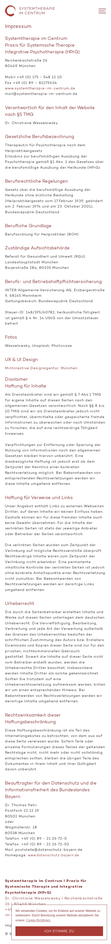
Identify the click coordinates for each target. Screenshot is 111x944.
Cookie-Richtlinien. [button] (38, 920)
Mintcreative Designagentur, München (41, 368)
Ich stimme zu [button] (59, 931)
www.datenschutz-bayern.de (53, 855)
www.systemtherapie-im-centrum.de (40, 88)
